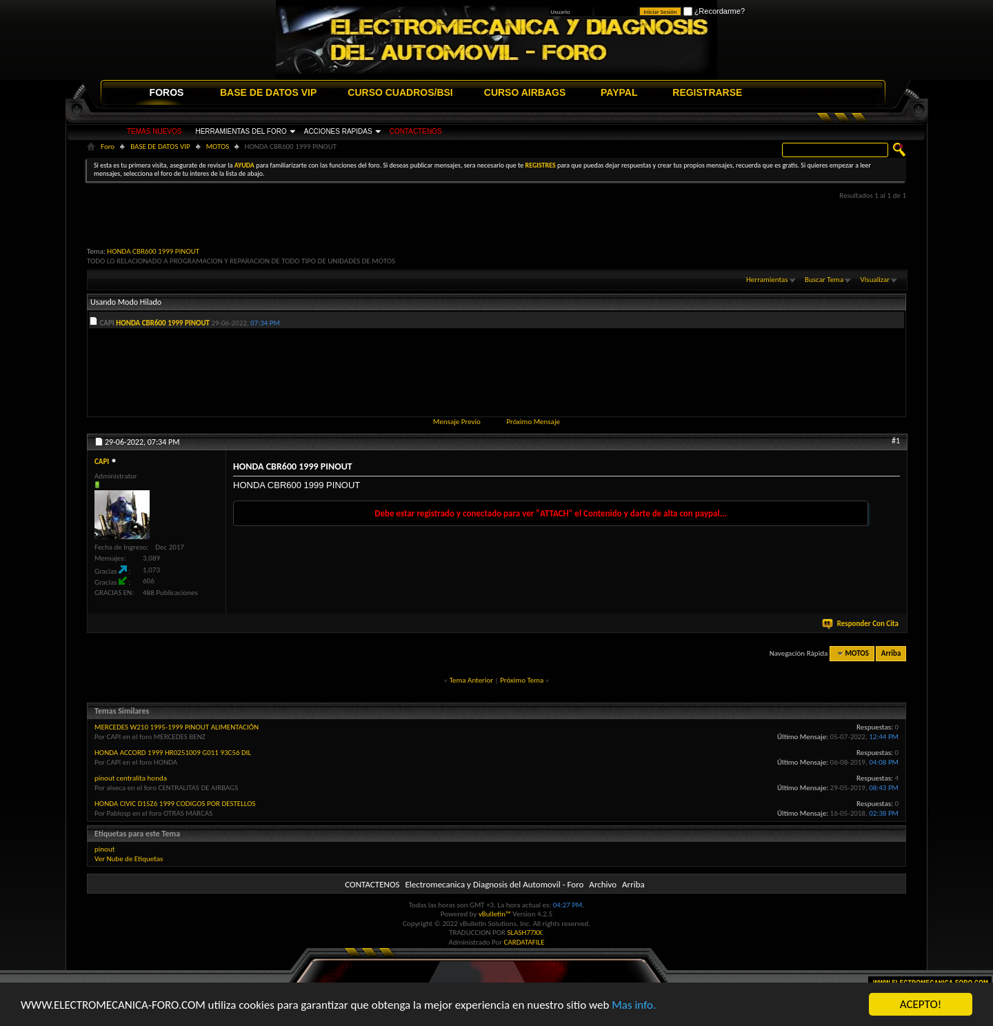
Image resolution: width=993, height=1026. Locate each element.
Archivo (602, 884)
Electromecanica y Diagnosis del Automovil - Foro (494, 884)
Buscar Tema (824, 279)
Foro (107, 146)
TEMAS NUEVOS (154, 131)
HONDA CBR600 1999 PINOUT (153, 251)
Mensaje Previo (457, 421)
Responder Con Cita (861, 623)
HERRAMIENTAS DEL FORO (240, 131)
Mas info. (634, 1005)
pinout (104, 849)
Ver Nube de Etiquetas (128, 858)
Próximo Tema (521, 680)
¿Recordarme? (714, 11)
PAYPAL (619, 92)
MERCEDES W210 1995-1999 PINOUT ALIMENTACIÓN (176, 727)
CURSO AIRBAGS (525, 92)
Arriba (891, 653)
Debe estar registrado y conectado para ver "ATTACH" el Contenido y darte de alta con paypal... (550, 513)
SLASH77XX (525, 932)
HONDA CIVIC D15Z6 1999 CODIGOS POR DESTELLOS (174, 803)
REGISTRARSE (707, 92)
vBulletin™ (495, 913)
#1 (896, 440)
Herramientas (767, 279)
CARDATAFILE (524, 942)
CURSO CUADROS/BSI (400, 92)
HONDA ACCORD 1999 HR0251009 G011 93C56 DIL (172, 752)
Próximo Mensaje (533, 421)
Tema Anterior (471, 680)
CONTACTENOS (416, 131)
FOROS (167, 92)
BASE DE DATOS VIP (268, 92)
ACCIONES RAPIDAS (338, 131)
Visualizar (875, 279)
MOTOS (218, 146)
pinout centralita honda (130, 778)
